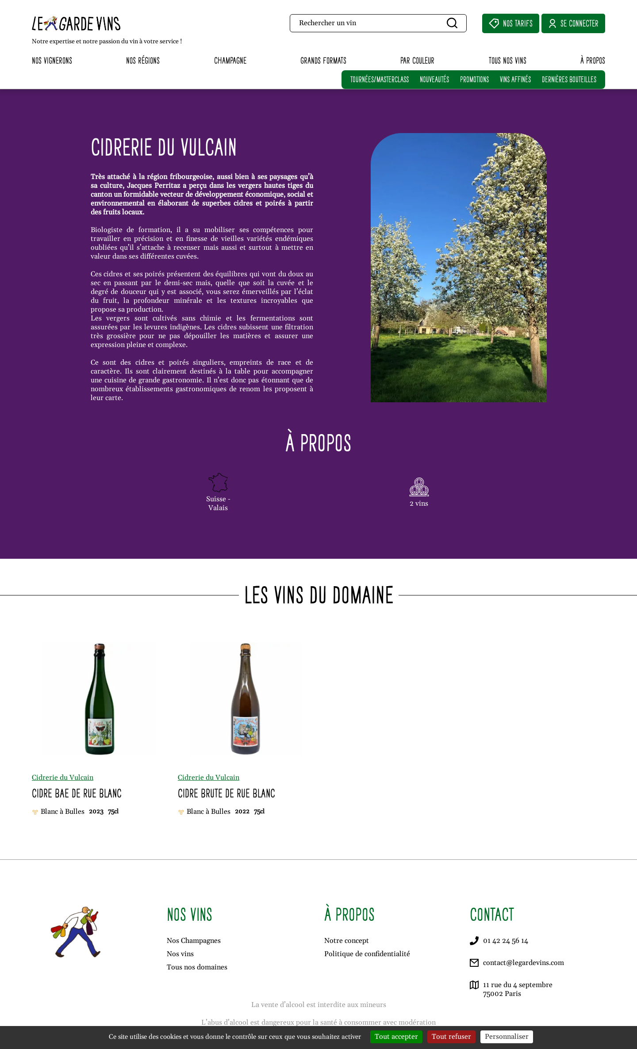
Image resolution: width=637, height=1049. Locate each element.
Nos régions (143, 60)
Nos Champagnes (194, 940)
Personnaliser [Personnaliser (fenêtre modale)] (507, 1036)
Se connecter (573, 23)
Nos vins (180, 954)
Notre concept (346, 940)
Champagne (230, 60)
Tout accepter (396, 1036)
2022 (242, 812)
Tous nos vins (507, 60)
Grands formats (323, 60)
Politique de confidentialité (367, 954)
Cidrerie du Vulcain (62, 777)
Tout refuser (451, 1036)
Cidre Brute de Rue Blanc (226, 793)
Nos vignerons (52, 60)
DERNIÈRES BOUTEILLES (569, 79)
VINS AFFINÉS (515, 79)
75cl (113, 812)
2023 (96, 812)
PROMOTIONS (474, 79)
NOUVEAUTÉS (434, 79)
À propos (592, 60)
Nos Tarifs (511, 23)
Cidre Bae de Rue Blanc (77, 793)
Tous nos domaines (197, 967)
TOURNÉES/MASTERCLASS (379, 79)
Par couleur (417, 60)
